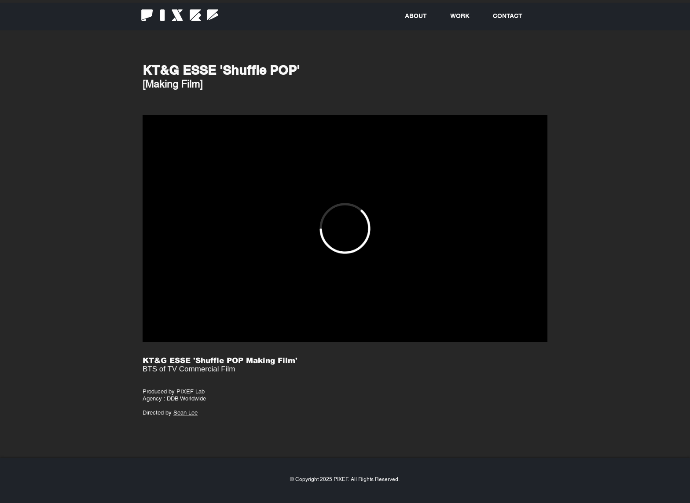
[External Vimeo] (345, 228)
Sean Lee (185, 412)
